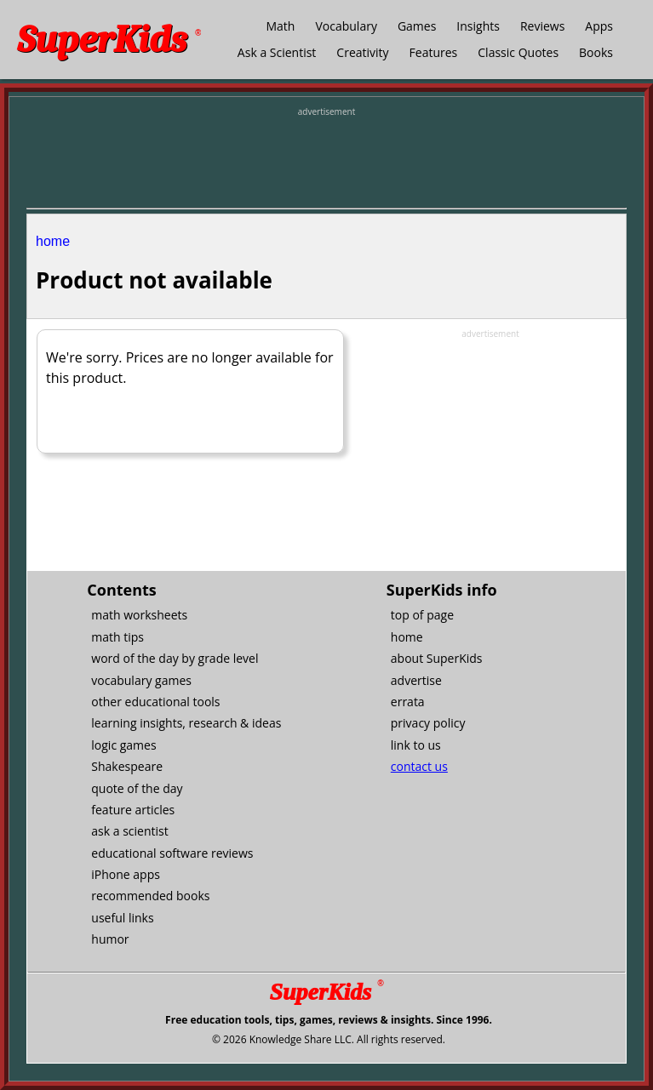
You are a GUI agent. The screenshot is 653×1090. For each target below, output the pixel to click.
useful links (122, 918)
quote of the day (136, 788)
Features (434, 52)
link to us (416, 745)
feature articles (133, 810)
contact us (419, 766)
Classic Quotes (518, 52)
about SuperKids (437, 658)
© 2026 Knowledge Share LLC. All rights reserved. (328, 1039)
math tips (117, 637)
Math (280, 26)
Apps (599, 26)
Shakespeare (127, 766)
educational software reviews (172, 853)
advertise (416, 680)
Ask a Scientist (277, 52)
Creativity (362, 52)
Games (417, 26)
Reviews (542, 26)
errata (408, 701)
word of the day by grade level (174, 658)
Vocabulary (345, 26)
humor (110, 939)
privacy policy (428, 723)
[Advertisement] (327, 160)
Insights (478, 26)
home (53, 241)
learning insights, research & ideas (186, 723)
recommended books (150, 895)
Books (596, 52)
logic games (123, 745)
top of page (422, 615)
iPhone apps (125, 874)
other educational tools (155, 701)
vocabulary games (141, 680)
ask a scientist (129, 831)
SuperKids (109, 39)
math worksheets (139, 615)
